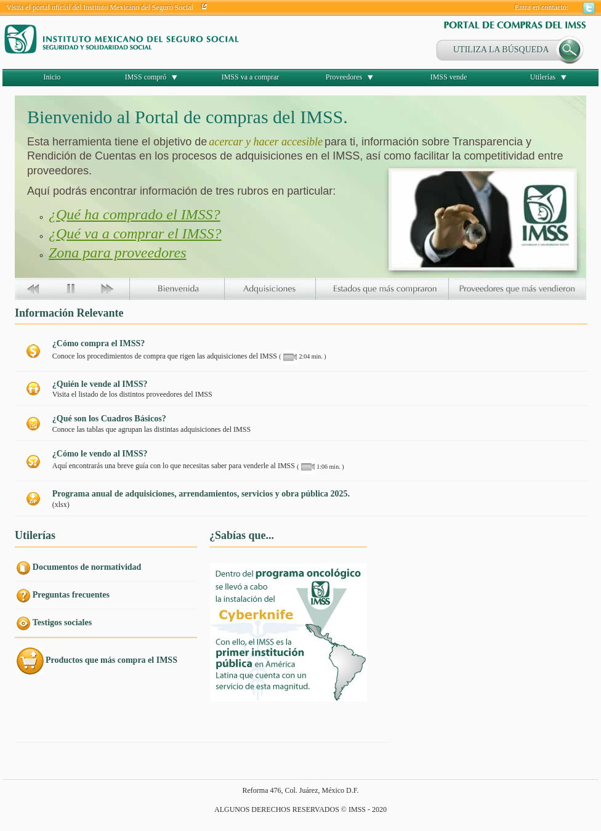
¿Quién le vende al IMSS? (100, 384)
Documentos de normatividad (87, 567)
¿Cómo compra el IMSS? (98, 343)
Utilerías (542, 77)
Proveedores (344, 77)
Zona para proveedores (118, 253)
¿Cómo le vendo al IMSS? (100, 453)
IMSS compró (146, 77)
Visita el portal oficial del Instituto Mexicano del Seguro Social (99, 7)
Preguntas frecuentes (71, 594)
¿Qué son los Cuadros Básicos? (109, 418)
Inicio (52, 77)
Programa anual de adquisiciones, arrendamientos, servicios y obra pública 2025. (201, 493)
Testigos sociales (62, 622)
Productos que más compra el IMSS (111, 660)
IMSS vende (448, 77)
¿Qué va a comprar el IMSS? (135, 233)
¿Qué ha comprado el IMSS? (134, 214)
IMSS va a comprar (251, 77)
